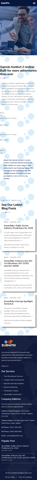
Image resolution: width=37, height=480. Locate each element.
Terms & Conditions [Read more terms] (25, 477)
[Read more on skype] (20, 365)
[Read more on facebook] (11, 365)
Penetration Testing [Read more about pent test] (11, 390)
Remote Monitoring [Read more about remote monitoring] (10, 387)
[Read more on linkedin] (17, 365)
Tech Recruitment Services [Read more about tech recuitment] (13, 376)
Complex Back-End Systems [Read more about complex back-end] (14, 379)
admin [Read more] (6, 222)
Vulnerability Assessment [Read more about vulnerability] (13, 394)
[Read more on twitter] (14, 365)
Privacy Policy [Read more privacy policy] (10, 477)
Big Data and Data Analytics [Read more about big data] (14, 383)
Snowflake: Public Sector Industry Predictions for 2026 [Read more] (18, 226)
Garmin (11, 83)
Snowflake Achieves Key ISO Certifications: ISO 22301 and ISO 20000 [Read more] (18, 263)
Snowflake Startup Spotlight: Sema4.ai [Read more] (18, 302)
